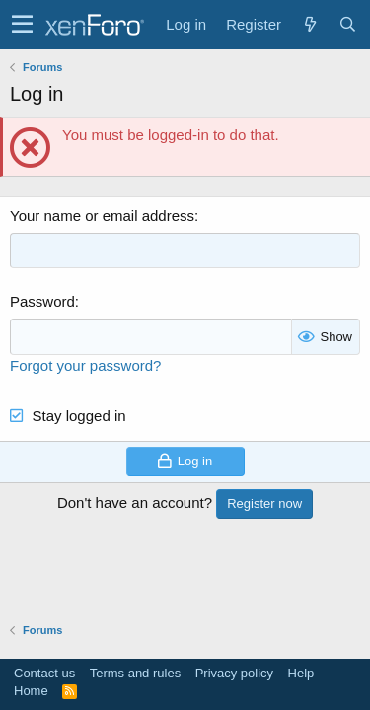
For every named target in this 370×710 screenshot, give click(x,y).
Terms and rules (135, 673)
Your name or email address (102, 215)
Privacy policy (234, 673)
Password (42, 301)
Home (31, 690)
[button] (22, 24)
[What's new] (310, 24)
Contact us (44, 673)
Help (301, 673)
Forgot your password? (85, 365)
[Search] (347, 24)
